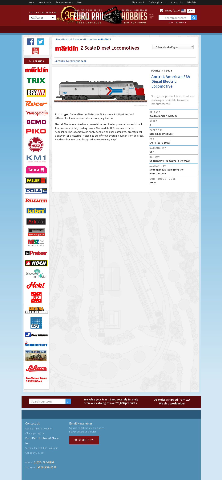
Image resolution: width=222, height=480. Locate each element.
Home (57, 39)
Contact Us (177, 2)
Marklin (65, 39)
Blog (79, 2)
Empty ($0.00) (172, 10)
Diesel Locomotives (87, 39)
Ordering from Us (157, 2)
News (31, 2)
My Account (138, 2)
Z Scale (74, 39)
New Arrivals (45, 2)
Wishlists (191, 2)
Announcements (64, 2)
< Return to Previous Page (70, 61)
